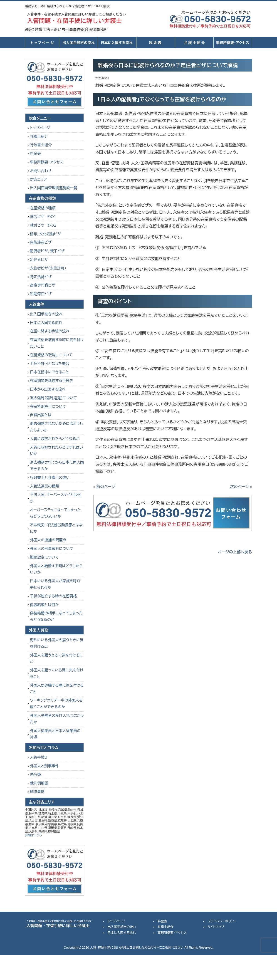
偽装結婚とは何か (44, 605)
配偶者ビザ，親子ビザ (47, 251)
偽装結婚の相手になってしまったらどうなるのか (56, 616)
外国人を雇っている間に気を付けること (57, 673)
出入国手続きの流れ (78, 42)
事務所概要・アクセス (232, 42)
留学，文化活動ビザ (45, 234)
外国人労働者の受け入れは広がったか (57, 719)
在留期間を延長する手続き (51, 381)
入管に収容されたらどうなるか (54, 439)
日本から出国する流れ (48, 389)
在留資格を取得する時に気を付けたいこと (57, 343)
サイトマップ (216, 927)
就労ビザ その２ (43, 225)
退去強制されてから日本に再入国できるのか (57, 465)
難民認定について (44, 557)
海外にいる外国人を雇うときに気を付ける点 (56, 643)
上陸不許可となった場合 (49, 364)
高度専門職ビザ (42, 285)
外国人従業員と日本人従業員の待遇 (55, 734)
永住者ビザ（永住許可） (48, 268)
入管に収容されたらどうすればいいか (56, 450)
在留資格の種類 (42, 208)
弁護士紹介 (194, 42)
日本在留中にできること (49, 372)
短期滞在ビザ (41, 294)
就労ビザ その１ (43, 217)
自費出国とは (41, 415)
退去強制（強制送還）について (53, 398)
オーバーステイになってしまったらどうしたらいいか (55, 513)
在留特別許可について (48, 406)
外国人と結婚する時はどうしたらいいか (56, 569)
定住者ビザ (39, 260)
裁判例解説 (39, 783)
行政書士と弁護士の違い (50, 478)
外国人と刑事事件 (44, 766)
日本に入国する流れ (117, 42)
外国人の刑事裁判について (51, 549)
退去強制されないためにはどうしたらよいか (56, 427)
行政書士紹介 (41, 145)
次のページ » (241, 487)
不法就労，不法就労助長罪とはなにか (56, 528)
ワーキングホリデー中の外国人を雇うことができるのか (56, 703)
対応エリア (38, 179)
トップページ (42, 42)
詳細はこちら (33, 835)
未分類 (35, 775)
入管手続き (39, 757)
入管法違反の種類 (44, 486)
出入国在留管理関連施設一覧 (53, 188)
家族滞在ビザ (41, 242)
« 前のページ (104, 487)
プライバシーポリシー (222, 921)
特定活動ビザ (41, 277)
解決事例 (37, 792)
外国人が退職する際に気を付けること (57, 688)
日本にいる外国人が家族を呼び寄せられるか (55, 584)
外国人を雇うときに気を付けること (56, 658)
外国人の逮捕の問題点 (48, 540)
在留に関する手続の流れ (49, 331)
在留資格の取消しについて (51, 355)
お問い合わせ (41, 171)
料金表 (155, 42)
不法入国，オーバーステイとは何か (55, 498)
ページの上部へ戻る (235, 552)
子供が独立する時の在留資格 (53, 596)
